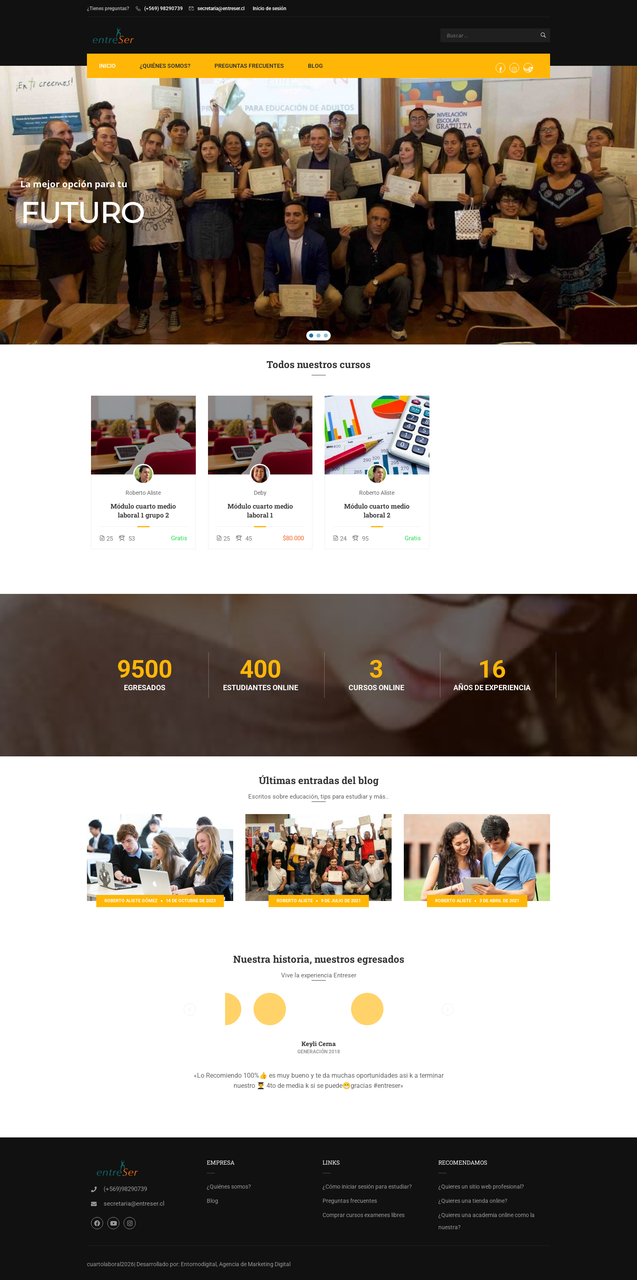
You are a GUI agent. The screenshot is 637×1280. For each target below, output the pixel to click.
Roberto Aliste (143, 492)
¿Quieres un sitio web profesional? (481, 1186)
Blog (315, 66)
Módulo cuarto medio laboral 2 (377, 510)
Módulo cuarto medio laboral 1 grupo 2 (143, 510)
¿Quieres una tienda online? (472, 1201)
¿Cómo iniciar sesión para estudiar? (367, 1186)
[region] (318, 205)
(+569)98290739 (125, 1189)
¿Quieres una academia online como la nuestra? (486, 1221)
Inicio (107, 66)
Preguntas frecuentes (249, 66)
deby (260, 492)
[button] (311, 336)
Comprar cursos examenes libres (364, 1215)
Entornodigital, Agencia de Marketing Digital (235, 1264)
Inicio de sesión (269, 8)
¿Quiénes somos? (165, 66)
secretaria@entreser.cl (221, 8)
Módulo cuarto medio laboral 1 (260, 510)
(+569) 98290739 (163, 8)
